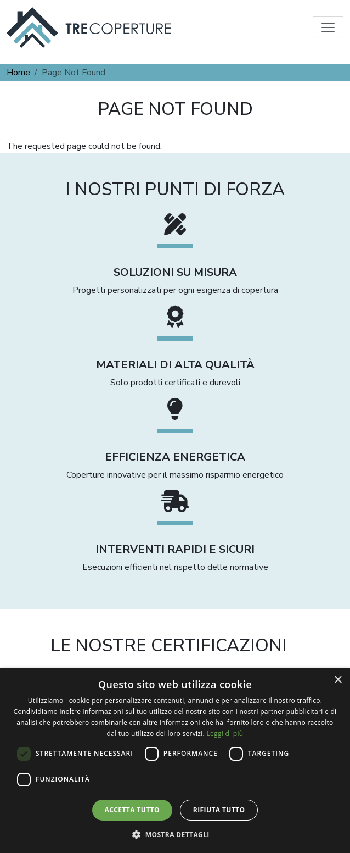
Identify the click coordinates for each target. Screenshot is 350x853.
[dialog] (175, 760)
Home (18, 73)
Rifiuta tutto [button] (219, 810)
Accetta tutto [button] (132, 810)
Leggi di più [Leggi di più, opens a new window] (224, 733)
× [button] (338, 680)
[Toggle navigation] (328, 27)
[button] (175, 834)
